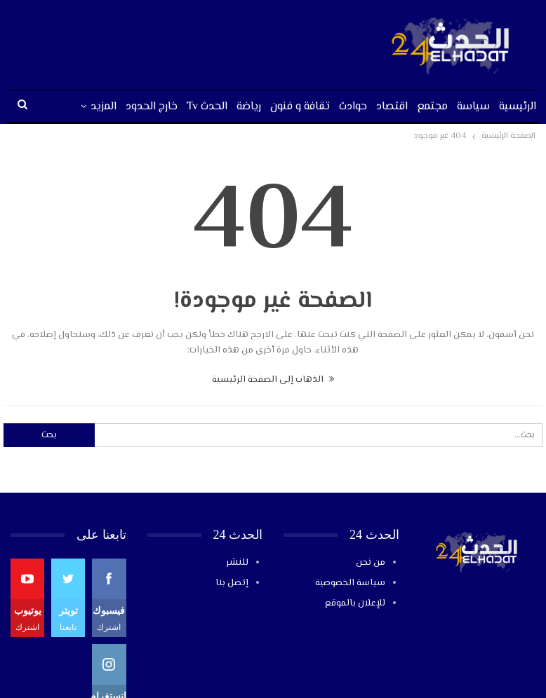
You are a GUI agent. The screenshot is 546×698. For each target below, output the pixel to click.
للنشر (237, 563)
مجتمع (432, 107)
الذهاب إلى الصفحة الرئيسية (273, 380)
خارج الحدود (152, 107)
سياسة (473, 107)
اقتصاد (392, 107)
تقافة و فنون (300, 107)
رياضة (249, 107)
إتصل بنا (231, 583)
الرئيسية (517, 107)
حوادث (353, 107)
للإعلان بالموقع (355, 603)
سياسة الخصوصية (350, 583)
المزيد (103, 107)
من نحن (370, 563)
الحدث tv (207, 107)
